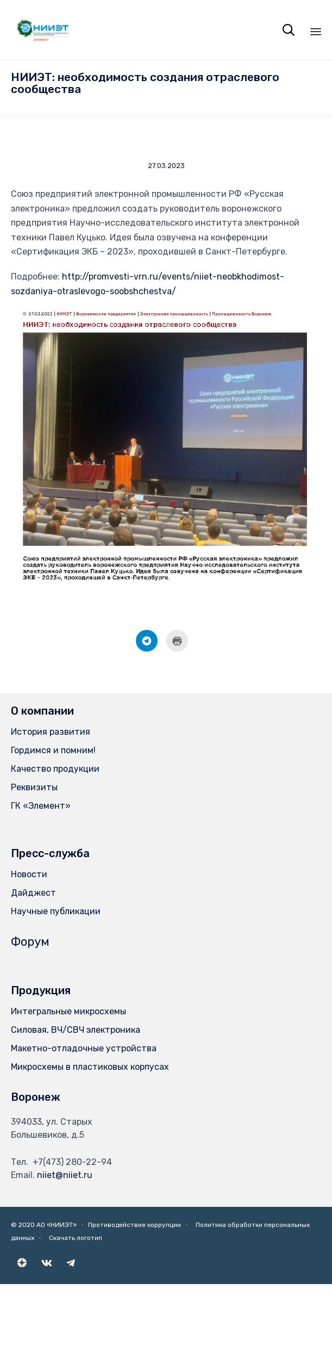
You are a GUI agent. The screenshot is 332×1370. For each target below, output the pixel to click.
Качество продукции (55, 769)
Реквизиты (34, 787)
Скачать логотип (75, 1238)
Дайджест (33, 893)
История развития (50, 732)
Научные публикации (56, 911)
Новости (29, 874)
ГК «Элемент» (41, 806)
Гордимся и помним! (53, 750)
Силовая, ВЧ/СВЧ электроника (75, 1030)
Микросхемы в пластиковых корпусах (90, 1067)
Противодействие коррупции (134, 1225)
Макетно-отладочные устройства (83, 1048)
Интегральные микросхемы (68, 1011)
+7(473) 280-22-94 (72, 1162)
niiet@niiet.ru (64, 1175)
